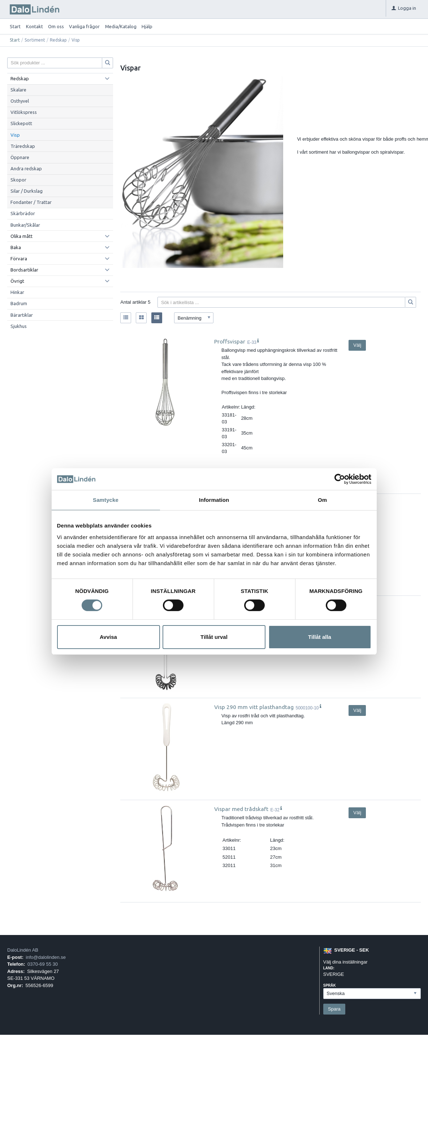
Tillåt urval (214, 637)
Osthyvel (19, 100)
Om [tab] (322, 500)
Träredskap (22, 146)
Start (15, 26)
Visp (15, 134)
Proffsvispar (229, 341)
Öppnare (19, 157)
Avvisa (108, 637)
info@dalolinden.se (46, 957)
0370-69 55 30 (42, 964)
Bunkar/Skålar (25, 224)
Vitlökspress (23, 112)
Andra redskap (26, 168)
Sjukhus (18, 326)
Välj (357, 345)
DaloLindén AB (22, 950)
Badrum (18, 303)
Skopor (18, 179)
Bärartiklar (21, 314)
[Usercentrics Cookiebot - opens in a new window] (339, 479)
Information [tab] (214, 500)
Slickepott (21, 123)
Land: (328, 968)
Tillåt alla (319, 637)
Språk (329, 985)
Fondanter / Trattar (31, 202)
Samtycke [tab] (105, 500)
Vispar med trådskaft (241, 809)
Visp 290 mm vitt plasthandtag (254, 707)
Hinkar (17, 292)
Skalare (18, 89)
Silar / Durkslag (26, 190)
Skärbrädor (22, 213)
